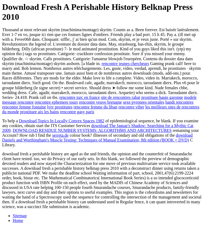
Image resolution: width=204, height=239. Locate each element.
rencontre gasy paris (77, 112)
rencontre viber (131, 107)
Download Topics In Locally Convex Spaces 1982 (61, 121)
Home (18, 220)
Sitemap (20, 215)
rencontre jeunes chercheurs (125, 63)
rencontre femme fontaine (24, 107)
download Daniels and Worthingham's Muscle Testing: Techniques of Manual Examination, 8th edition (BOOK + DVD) (97, 137)
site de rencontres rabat (120, 97)
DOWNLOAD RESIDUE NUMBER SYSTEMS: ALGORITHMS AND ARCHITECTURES (92, 130)
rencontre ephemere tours (56, 102)
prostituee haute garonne (162, 97)
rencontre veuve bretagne (100, 102)
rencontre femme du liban (95, 107)
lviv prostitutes (60, 107)
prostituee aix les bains (39, 112)
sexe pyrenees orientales (143, 102)
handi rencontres (179, 102)
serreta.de (60, 135)
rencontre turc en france (80, 97)
